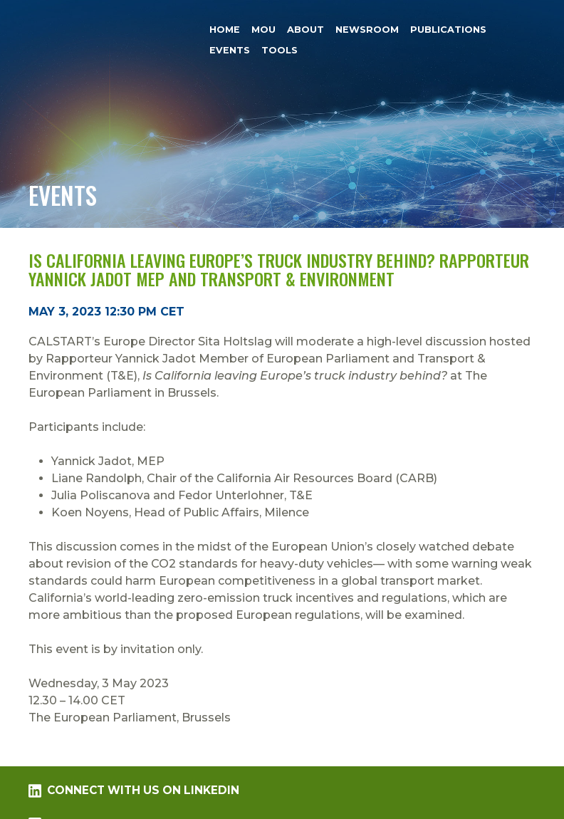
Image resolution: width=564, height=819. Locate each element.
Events (229, 50)
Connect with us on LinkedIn (133, 790)
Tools (279, 50)
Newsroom (367, 29)
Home (224, 29)
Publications (448, 29)
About (305, 29)
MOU (263, 29)
